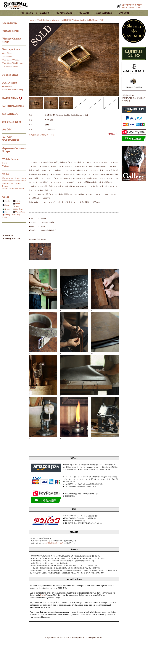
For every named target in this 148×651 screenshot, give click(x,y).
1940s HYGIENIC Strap (12, 90)
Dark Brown (16, 205)
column (84, 12)
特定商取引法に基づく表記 (54, 543)
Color (5, 196)
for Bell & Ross (12, 121)
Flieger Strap (10, 74)
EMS (42, 595)
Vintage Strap (10, 30)
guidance (27, 12)
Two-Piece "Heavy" (11, 66)
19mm (17, 181)
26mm (11, 188)
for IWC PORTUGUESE (11, 139)
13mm (5, 178)
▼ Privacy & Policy (11, 239)
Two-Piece (7, 56)
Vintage (5, 166)
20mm (23, 181)
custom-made (64, 12)
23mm (18, 183)
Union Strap (10, 22)
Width (5, 174)
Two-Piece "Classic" (11, 60)
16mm (23, 178)
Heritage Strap (11, 49)
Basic (4, 163)
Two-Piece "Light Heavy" (14, 63)
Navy (6, 205)
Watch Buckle (10, 159)
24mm (5, 186)
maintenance (104, 12)
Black (7, 201)
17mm (5, 181)
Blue (6, 212)
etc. (23, 188)
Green (7, 209)
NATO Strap (10, 82)
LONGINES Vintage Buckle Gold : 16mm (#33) (82, 20)
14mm (11, 178)
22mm (11, 183)
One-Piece (7, 53)
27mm (18, 188)
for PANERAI (10, 113)
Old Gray (19, 209)
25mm (5, 188)
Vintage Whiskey (12, 215)
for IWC (7, 129)
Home (31, 20)
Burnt (18, 201)
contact (124, 12)
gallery (44, 12)
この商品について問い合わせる (41, 135)
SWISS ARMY (12, 98)
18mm (11, 181)
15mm (17, 178)
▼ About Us (7, 235)
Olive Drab (20, 212)
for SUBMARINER (13, 106)
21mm (5, 183)
